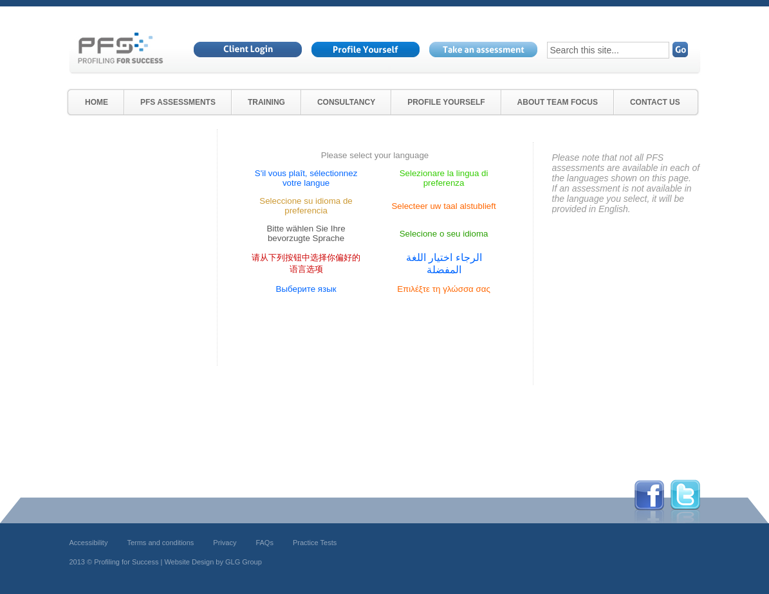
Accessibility (88, 542)
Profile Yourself (446, 102)
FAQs (264, 542)
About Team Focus (557, 102)
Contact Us (655, 102)
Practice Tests (315, 542)
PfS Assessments (178, 102)
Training (266, 102)
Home (96, 102)
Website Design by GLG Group (212, 562)
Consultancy (346, 102)
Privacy (224, 542)
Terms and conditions (160, 542)
